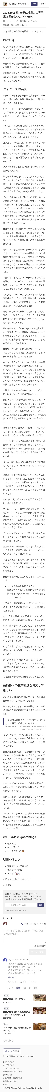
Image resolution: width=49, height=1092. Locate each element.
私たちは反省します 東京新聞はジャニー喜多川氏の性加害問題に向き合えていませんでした (24, 710)
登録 (34, 4)
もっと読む (8, 1040)
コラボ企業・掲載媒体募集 (12, 1078)
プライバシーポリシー (11, 1068)
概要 (35, 988)
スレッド (27, 988)
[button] (5, 924)
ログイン (43, 3)
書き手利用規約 (8, 1062)
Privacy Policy (17, 1088)
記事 (18, 988)
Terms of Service (31, 1088)
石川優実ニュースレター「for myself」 (18, 4)
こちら (23, 910)
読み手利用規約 (8, 1065)
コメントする (37, 952)
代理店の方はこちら (10, 1081)
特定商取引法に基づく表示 (12, 1072)
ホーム (10, 988)
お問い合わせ (8, 1075)
